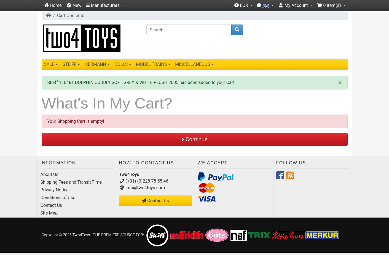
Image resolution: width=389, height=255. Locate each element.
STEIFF (71, 64)
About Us (49, 174)
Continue (194, 139)
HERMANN (97, 64)
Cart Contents (70, 15)
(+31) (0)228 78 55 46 (147, 181)
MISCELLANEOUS (194, 64)
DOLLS (123, 64)
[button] (105, 5)
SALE (51, 64)
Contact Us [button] (155, 200)
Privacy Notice (55, 189)
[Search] (189, 30)
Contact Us (51, 205)
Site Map (49, 213)
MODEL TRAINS (153, 64)
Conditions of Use (58, 197)
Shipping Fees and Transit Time (71, 182)
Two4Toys (81, 235)
